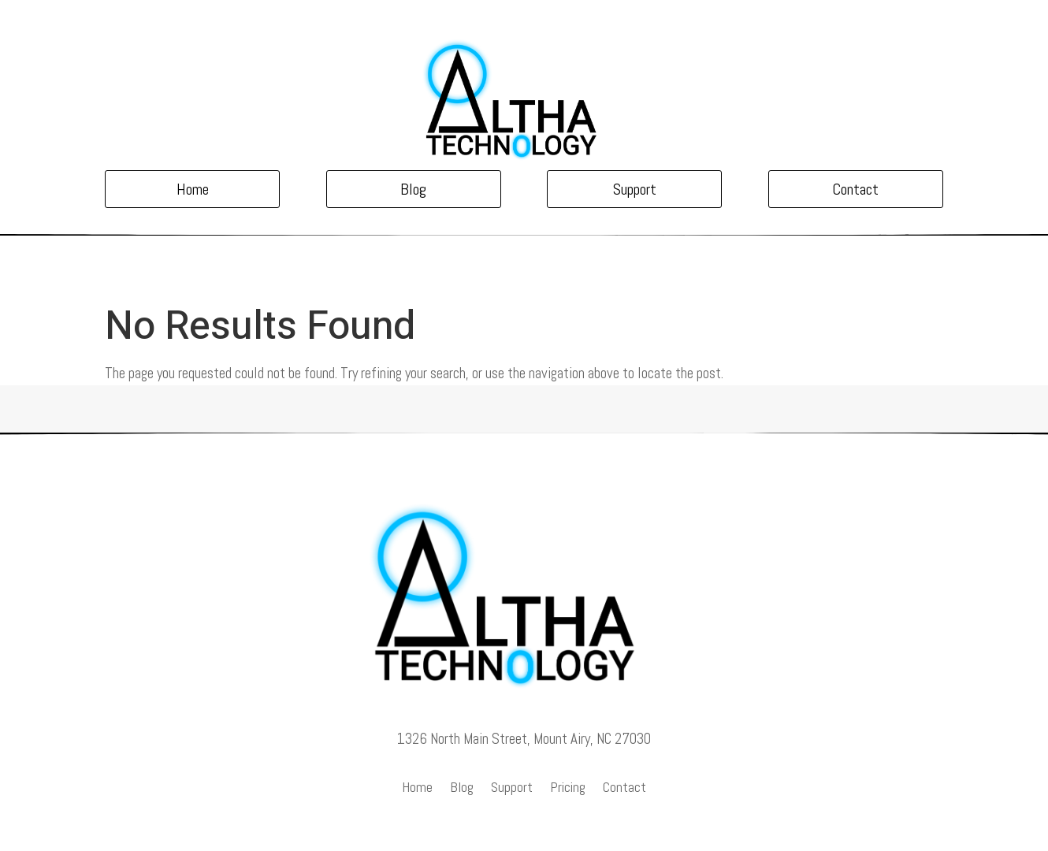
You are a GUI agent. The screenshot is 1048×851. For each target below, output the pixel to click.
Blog (413, 189)
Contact (855, 189)
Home (193, 189)
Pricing (567, 789)
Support (634, 189)
